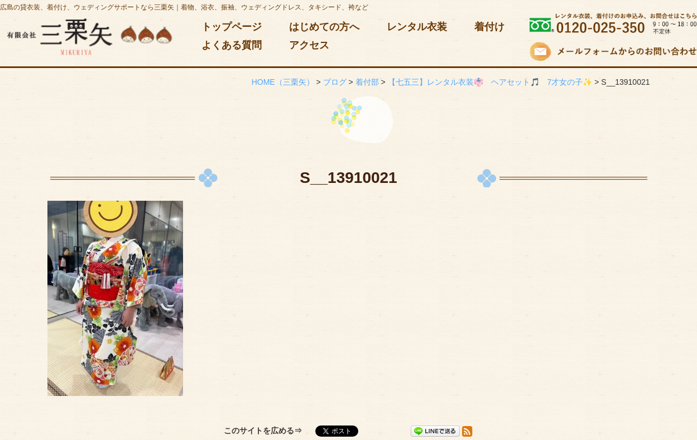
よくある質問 (231, 45)
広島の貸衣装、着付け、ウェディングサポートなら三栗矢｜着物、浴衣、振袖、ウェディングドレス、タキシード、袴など (184, 7)
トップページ (231, 26)
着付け (489, 26)
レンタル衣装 (417, 26)
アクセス (309, 45)
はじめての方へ (324, 26)
